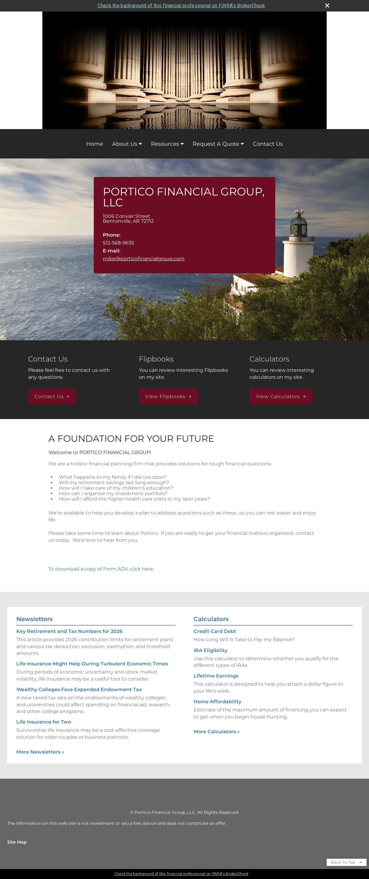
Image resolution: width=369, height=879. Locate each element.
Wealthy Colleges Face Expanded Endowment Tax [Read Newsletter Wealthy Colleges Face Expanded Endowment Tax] (79, 689)
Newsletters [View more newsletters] (34, 619)
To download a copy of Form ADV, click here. (101, 569)
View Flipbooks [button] (165, 396)
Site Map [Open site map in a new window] (17, 842)
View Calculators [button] (278, 396)
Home (94, 144)
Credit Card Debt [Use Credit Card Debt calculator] (215, 631)
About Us (124, 144)
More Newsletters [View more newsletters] (40, 752)
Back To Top (346, 862)
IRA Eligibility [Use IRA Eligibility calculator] (210, 650)
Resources (165, 144)
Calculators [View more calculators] (211, 619)
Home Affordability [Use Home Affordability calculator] (217, 701)
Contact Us (268, 144)
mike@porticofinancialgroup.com (143, 258)
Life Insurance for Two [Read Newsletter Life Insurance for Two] (43, 722)
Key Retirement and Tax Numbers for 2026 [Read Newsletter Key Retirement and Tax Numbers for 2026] (69, 631)
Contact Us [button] (49, 396)
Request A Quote (216, 144)
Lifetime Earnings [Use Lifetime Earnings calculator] (216, 676)
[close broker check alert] (327, 5)
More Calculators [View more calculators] (217, 731)
